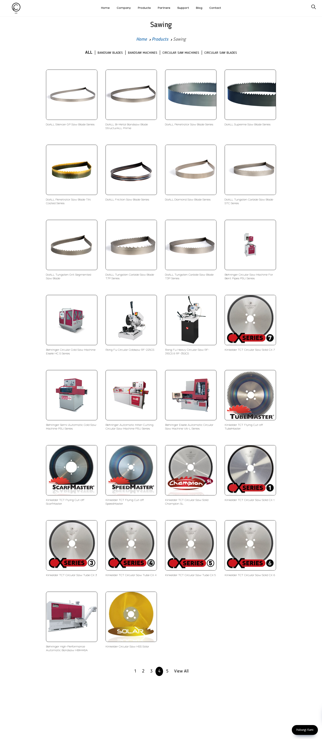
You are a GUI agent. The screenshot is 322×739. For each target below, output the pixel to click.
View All (181, 671)
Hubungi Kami (304, 730)
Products (160, 39)
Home (141, 39)
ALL (88, 52)
